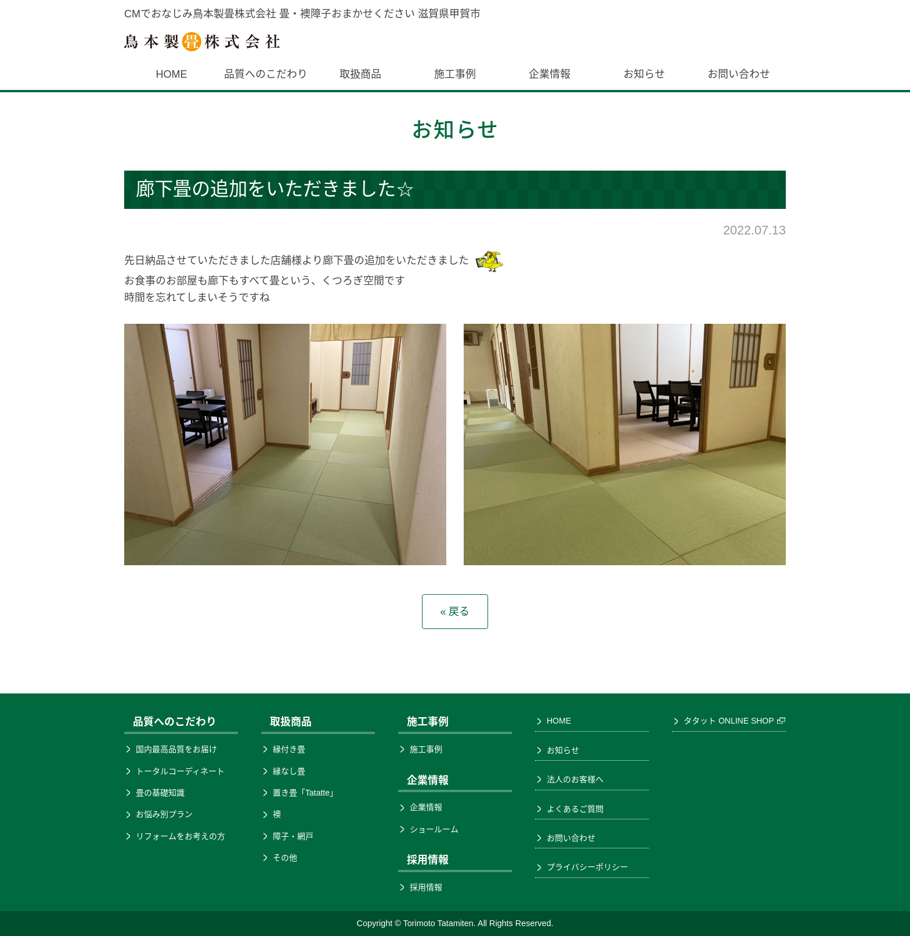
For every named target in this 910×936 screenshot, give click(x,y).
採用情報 (426, 887)
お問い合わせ (738, 74)
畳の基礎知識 (160, 792)
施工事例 (455, 74)
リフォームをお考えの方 (180, 836)
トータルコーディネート (180, 771)
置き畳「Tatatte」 (305, 792)
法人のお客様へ (575, 779)
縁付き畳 (289, 749)
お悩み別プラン (164, 814)
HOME (171, 74)
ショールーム (434, 829)
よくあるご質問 (575, 809)
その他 (285, 857)
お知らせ (644, 74)
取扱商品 (360, 74)
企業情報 (549, 74)
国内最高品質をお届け (176, 749)
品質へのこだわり (266, 74)
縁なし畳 (289, 771)
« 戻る (455, 611)
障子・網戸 (293, 836)
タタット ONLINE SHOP (729, 720)
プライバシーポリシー (587, 867)
